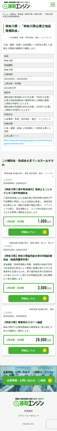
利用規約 (28, 411)
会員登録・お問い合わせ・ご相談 (26, 380)
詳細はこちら (28, 232)
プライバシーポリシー (28, 415)
